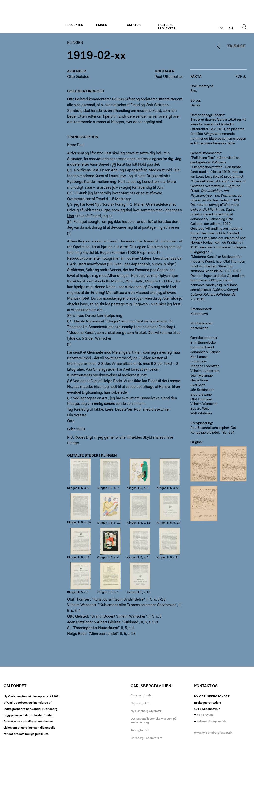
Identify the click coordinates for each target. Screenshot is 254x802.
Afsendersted (200, 309)
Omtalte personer (203, 338)
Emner (101, 25)
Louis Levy (198, 361)
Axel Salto (198, 385)
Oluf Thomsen (201, 399)
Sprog (195, 101)
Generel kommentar (205, 153)
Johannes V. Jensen (205, 352)
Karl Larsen (199, 357)
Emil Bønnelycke (203, 343)
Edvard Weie (199, 409)
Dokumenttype (201, 86)
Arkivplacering (201, 423)
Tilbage (236, 46)
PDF (238, 77)
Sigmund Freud (202, 347)
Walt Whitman (201, 413)
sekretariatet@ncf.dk (211, 721)
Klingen (34, 16)
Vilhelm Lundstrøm (205, 371)
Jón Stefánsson (202, 390)
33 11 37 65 (205, 715)
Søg (244, 26)
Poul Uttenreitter (168, 77)
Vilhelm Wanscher (204, 404)
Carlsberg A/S (140, 703)
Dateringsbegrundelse (207, 115)
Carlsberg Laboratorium (146, 738)
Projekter (74, 25)
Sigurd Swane (201, 395)
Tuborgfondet (140, 730)
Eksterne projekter (166, 27)
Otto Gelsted (78, 77)
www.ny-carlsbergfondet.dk (213, 732)
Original (196, 442)
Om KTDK (134, 25)
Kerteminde (199, 328)
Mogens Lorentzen (204, 366)
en (231, 28)
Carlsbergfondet (141, 695)
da (222, 28)
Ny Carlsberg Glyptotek (146, 711)
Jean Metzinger (202, 376)
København (199, 314)
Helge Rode (199, 380)
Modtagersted (201, 323)
